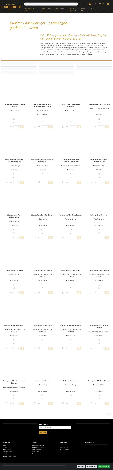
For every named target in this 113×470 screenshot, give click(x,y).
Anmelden (43, 432)
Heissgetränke (7, 449)
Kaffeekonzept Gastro (38, 445)
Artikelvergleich (64, 449)
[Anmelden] (93, 4)
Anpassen (81, 466)
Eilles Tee (5, 447)
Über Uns (34, 454)
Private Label (35, 452)
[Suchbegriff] (49, 4)
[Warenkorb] (108, 4)
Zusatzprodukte (7, 452)
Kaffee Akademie (36, 449)
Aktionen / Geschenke (9, 456)
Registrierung (64, 447)
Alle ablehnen (91, 466)
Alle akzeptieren (104, 466)
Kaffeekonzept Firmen (38, 447)
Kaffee (4, 445)
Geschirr (5, 454)
